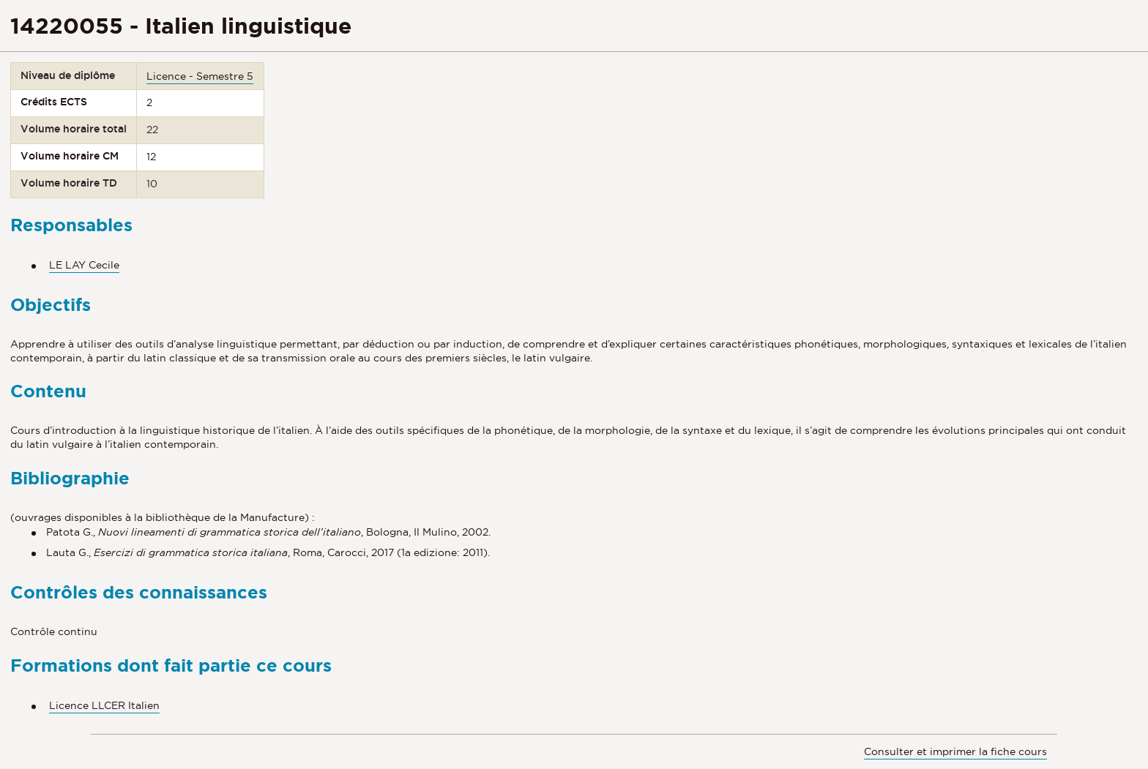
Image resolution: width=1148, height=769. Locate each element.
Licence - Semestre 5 (199, 76)
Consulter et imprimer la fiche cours (955, 751)
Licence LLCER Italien (104, 705)
